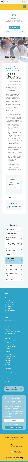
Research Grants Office (12, 269)
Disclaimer (8, 368)
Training (8, 254)
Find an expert (9, 354)
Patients (7, 351)
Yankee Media (21, 458)
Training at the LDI (10, 340)
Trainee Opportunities (10, 346)
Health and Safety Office (11, 238)
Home (7, 66)
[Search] (22, 31)
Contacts (7, 348)
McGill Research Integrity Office (10, 249)
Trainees (7, 338)
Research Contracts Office (11, 274)
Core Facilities (10, 229)
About (6, 317)
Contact (7, 312)
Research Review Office (12, 265)
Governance (8, 320)
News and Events (9, 308)
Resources (8, 68)
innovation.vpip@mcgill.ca (15, 207)
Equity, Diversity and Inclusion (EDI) (13, 326)
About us (7, 322)
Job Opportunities (10, 310)
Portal (6, 377)
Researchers (13, 66)
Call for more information (14, 427)
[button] (24, 6)
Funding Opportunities (12, 233)
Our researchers (9, 302)
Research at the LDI (10, 304)
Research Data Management (12, 331)
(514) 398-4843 (13, 203)
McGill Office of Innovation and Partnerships (10, 260)
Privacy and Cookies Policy (12, 373)
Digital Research (10, 279)
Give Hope (8, 360)
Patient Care (8, 362)
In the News (8, 329)
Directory (7, 300)
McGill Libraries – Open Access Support (12, 244)
